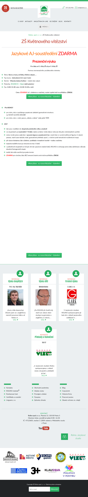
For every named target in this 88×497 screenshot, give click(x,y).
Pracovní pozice (67, 397)
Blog (60, 21)
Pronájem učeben (40, 394)
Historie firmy (67, 394)
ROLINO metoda (12, 391)
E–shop (20, 21)
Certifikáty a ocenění (13, 397)
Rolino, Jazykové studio (78, 436)
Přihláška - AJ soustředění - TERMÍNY (44, 97)
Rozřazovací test (12, 394)
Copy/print (66, 391)
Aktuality (28, 21)
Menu (44, 26)
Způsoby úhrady (40, 400)
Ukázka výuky (39, 391)
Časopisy (37, 397)
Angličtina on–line (41, 21)
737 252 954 (70, 8)
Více (14, 320)
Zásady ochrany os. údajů (71, 400)
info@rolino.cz (82, 8)
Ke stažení (53, 21)
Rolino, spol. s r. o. (35, 35)
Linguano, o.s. (11, 400)
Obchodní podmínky (41, 388)
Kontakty (67, 21)
